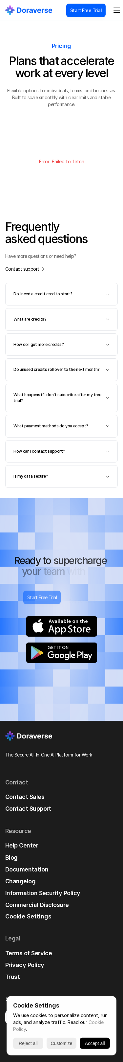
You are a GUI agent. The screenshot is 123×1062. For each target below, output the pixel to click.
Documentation (26, 869)
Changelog (20, 881)
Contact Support (28, 808)
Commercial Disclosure (37, 904)
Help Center (21, 845)
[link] (28, 10)
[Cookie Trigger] (28, 916)
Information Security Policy (42, 893)
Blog (11, 857)
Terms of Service (28, 953)
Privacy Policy (24, 964)
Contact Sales (24, 796)
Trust (12, 976)
